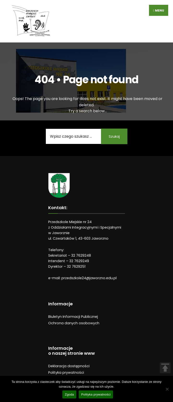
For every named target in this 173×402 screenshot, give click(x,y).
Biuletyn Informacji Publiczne (72, 316)
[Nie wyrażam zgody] (167, 389)
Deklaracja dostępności (68, 366)
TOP (165, 367)
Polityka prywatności (66, 372)
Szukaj (114, 136)
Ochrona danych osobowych (73, 323)
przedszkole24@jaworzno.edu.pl (89, 278)
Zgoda (69, 394)
